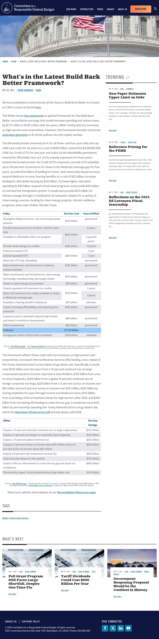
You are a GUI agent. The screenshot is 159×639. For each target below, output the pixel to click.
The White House (18, 346)
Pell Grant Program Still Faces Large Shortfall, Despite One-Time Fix (26, 582)
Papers (122, 142)
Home (5, 61)
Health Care (132, 142)
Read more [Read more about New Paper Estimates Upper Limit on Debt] (112, 130)
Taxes (38, 90)
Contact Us (11, 621)
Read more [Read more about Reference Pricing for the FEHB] (112, 181)
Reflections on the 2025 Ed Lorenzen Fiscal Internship (129, 201)
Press (100, 9)
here (38, 107)
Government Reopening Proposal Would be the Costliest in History (131, 584)
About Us (122, 9)
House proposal (38, 346)
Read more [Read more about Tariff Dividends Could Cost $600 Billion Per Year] (64, 590)
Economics (130, 89)
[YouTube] (128, 628)
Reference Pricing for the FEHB (128, 149)
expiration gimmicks (15, 135)
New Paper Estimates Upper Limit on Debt (127, 96)
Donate (110, 9)
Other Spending (25, 90)
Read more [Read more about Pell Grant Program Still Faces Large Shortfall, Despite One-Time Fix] (12, 594)
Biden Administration (15, 518)
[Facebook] (105, 628)
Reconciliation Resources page (76, 492)
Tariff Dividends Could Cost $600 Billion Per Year (75, 580)
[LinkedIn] (120, 628)
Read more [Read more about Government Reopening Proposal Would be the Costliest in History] (117, 597)
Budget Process (131, 192)
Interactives (86, 9)
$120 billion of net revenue (40, 485)
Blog (14, 61)
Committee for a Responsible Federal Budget (28, 7)
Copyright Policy (31, 621)
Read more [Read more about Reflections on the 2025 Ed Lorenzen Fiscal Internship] (112, 238)
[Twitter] (113, 628)
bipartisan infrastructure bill (32, 412)
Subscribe (141, 9)
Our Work (71, 9)
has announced (33, 116)
